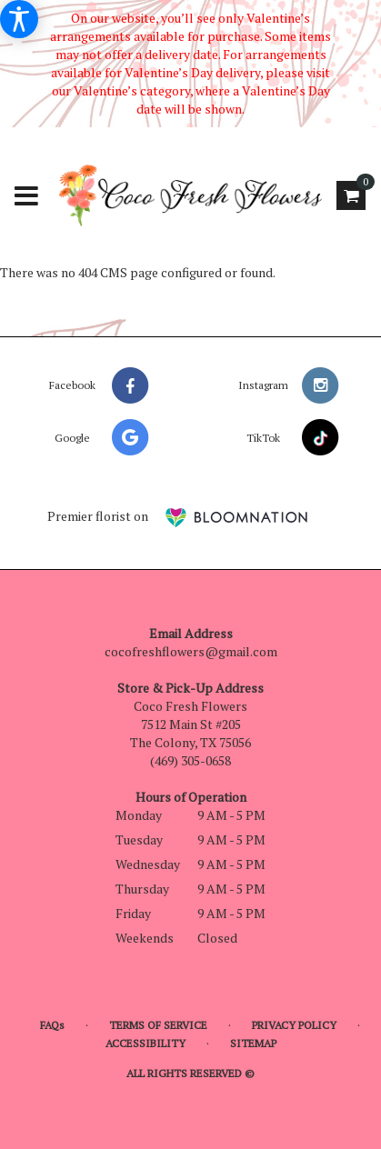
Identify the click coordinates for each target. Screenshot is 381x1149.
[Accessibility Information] (19, 19)
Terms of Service (158, 1025)
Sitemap (253, 1043)
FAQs (52, 1025)
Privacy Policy (294, 1025)
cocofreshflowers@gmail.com (191, 651)
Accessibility (145, 1043)
